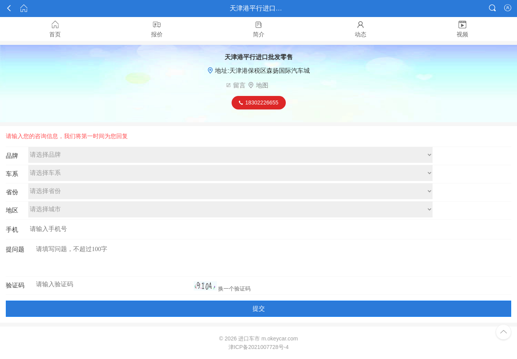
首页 (55, 29)
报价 (157, 29)
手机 (12, 229)
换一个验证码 (234, 288)
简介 (258, 29)
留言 (239, 85)
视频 (462, 29)
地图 (262, 85)
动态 (360, 29)
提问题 (15, 249)
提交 (258, 308)
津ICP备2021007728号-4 (258, 347)
